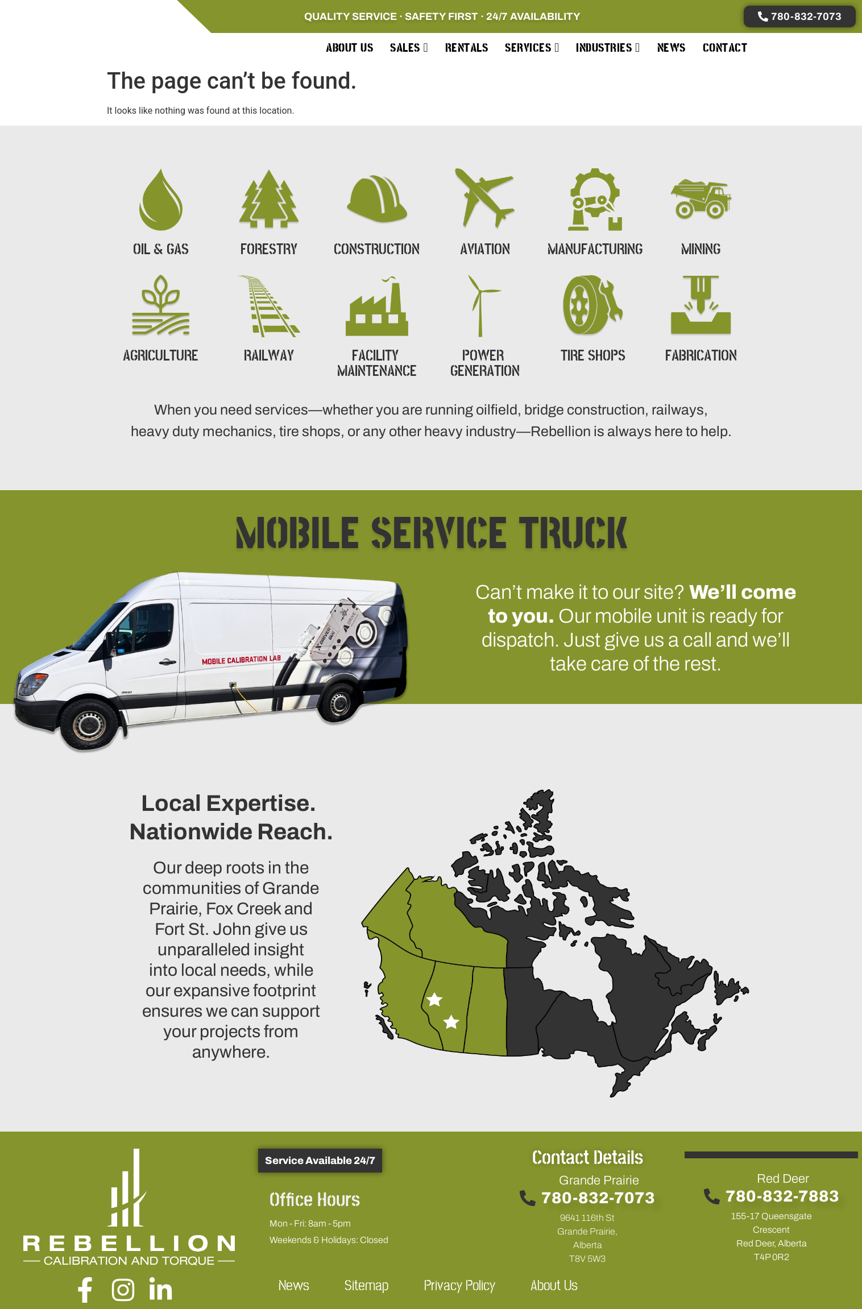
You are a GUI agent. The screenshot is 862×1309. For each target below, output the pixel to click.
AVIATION (485, 250)
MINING (700, 250)
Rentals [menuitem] (466, 48)
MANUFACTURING (595, 250)
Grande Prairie (599, 1180)
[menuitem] (409, 48)
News (294, 1286)
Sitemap (367, 1286)
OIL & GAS (161, 250)
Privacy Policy (459, 1286)
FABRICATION (701, 356)
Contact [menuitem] (725, 48)
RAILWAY (269, 356)
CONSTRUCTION (377, 250)
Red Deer (783, 1179)
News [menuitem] (671, 48)
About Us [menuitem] (349, 48)
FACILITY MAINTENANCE (377, 364)
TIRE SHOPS (593, 356)
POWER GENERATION (485, 364)
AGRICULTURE (160, 356)
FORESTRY (269, 250)
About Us (554, 1286)
